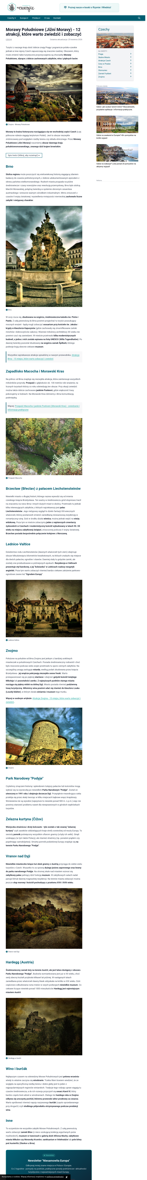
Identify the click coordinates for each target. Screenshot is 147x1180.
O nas (47, 18)
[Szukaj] (139, 18)
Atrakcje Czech (115, 60)
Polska (36, 18)
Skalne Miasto (115, 57)
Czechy (11, 18)
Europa (24, 18)
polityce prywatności (55, 1177)
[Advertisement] (117, 198)
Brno (115, 67)
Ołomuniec (115, 70)
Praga (115, 54)
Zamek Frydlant (115, 73)
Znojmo (115, 76)
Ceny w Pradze (115, 64)
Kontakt (57, 18)
